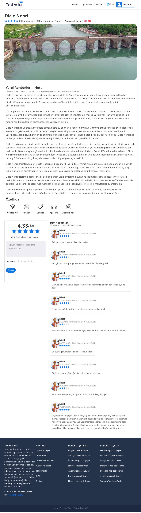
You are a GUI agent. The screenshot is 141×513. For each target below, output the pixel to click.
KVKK (38, 476)
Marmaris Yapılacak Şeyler (112, 455)
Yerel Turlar (41, 455)
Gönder (11, 270)
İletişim (39, 481)
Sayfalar (99, 4)
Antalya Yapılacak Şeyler (79, 455)
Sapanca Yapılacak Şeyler (111, 481)
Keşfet (76, 4)
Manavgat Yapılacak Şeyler (112, 465)
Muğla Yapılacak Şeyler (78, 450)
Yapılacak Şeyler (73, 21)
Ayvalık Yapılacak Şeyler (110, 476)
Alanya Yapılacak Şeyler (110, 460)
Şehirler (87, 4)
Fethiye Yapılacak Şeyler (110, 450)
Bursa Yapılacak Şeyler (78, 476)
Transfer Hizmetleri (45, 460)
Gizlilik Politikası (43, 465)
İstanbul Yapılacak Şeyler (79, 460)
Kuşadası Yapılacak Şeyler (111, 471)
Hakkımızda (41, 471)
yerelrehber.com (15, 495)
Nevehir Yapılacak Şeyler (79, 481)
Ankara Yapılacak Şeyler (79, 471)
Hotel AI (55, 508)
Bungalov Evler (66, 508)
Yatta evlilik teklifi (81, 508)
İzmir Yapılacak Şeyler (78, 465)
